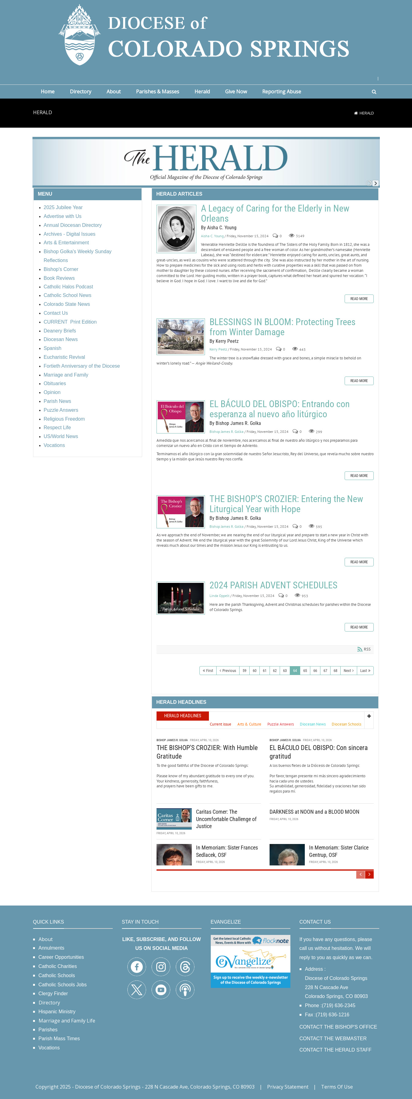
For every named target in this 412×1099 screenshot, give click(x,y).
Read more (359, 299)
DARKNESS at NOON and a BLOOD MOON (314, 811)
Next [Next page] (347, 670)
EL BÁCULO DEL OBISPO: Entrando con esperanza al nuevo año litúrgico (181, 417)
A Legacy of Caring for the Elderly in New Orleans (176, 229)
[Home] (356, 113)
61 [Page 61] (264, 670)
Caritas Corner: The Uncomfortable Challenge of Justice (226, 818)
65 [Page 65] (305, 670)
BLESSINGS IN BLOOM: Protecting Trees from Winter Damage (181, 337)
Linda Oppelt (219, 595)
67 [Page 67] (325, 670)
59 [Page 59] (244, 670)
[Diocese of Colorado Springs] (206, 34)
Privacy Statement (287, 1086)
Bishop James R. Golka (227, 431)
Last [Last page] (363, 670)
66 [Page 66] (315, 670)
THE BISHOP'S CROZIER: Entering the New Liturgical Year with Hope (181, 512)
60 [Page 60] (254, 670)
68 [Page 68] (335, 670)
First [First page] (209, 670)
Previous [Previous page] (229, 670)
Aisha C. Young (212, 236)
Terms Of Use (337, 1086)
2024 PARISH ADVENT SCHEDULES (181, 598)
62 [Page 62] (275, 670)
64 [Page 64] (295, 670)
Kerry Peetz (218, 349)
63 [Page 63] (285, 670)
